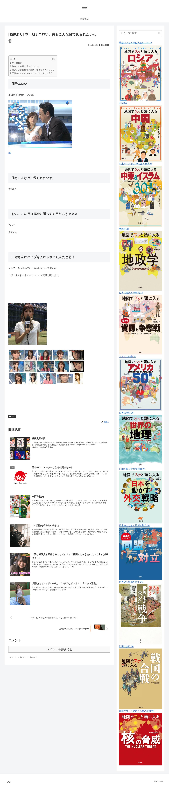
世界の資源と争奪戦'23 (131, 292)
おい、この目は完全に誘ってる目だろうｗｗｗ (33, 70)
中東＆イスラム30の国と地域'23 (135, 163)
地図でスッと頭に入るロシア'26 (135, 42)
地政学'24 (124, 229)
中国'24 (123, 103)
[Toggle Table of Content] (52, 59)
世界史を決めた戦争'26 (131, 582)
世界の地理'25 (126, 412)
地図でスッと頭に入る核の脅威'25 (136, 711)
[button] (159, 33)
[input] (140, 33)
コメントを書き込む (59, 649)
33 (9, 153)
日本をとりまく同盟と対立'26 (134, 525)
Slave (12, 416)
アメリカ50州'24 (127, 356)
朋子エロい (17, 63)
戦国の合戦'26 (126, 646)
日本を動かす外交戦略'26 (132, 469)
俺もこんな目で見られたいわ (25, 66)
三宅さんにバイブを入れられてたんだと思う (32, 73)
